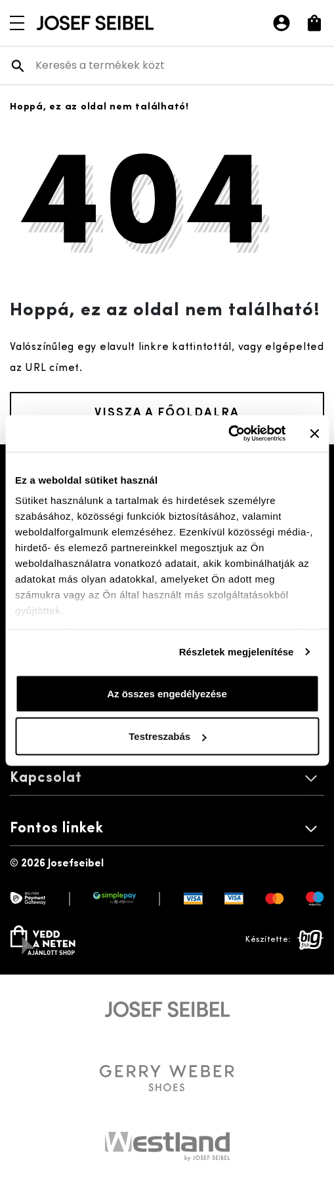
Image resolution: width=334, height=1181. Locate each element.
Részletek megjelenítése (236, 651)
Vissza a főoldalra (167, 411)
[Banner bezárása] (314, 433)
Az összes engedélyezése (167, 693)
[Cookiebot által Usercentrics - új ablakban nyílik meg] (228, 433)
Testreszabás (167, 736)
